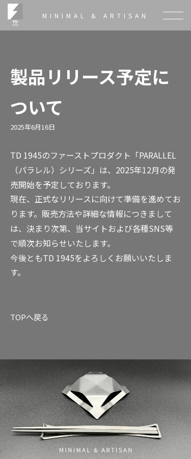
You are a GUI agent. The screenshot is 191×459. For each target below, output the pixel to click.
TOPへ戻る (29, 317)
